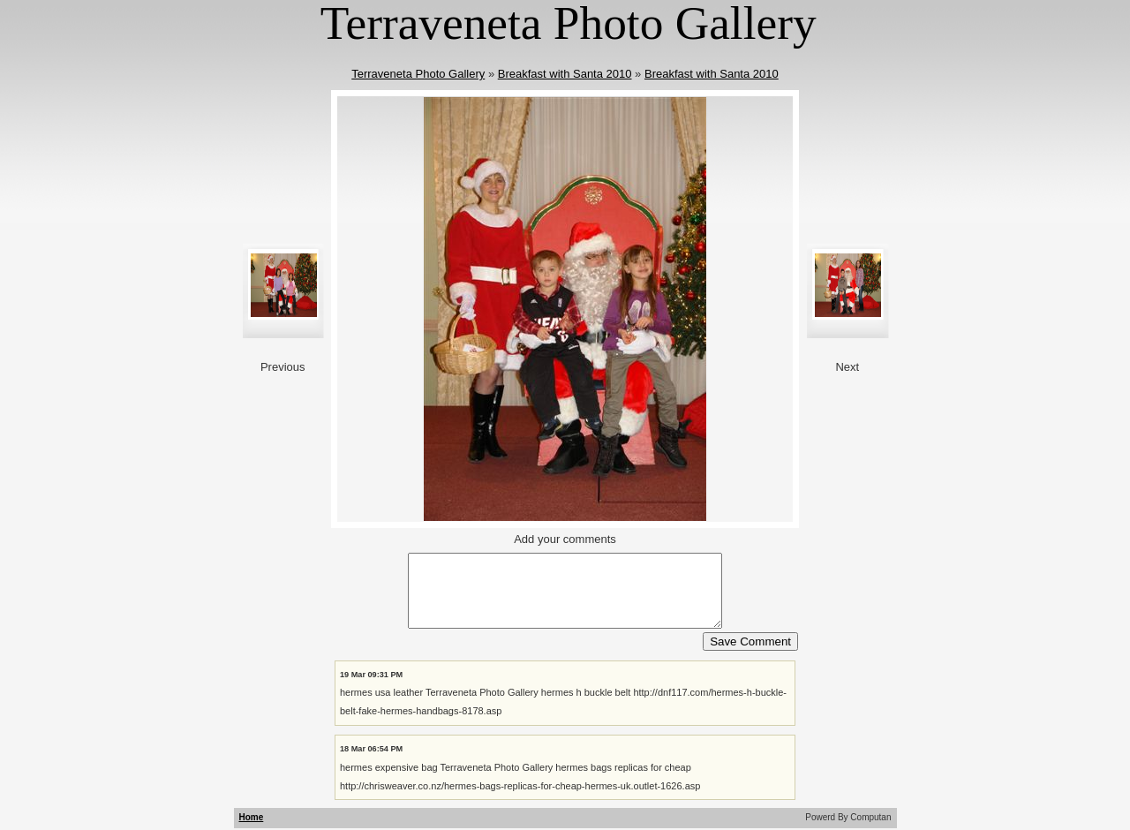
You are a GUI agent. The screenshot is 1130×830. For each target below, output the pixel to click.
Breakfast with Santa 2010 (565, 73)
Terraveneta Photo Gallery (418, 73)
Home (251, 817)
